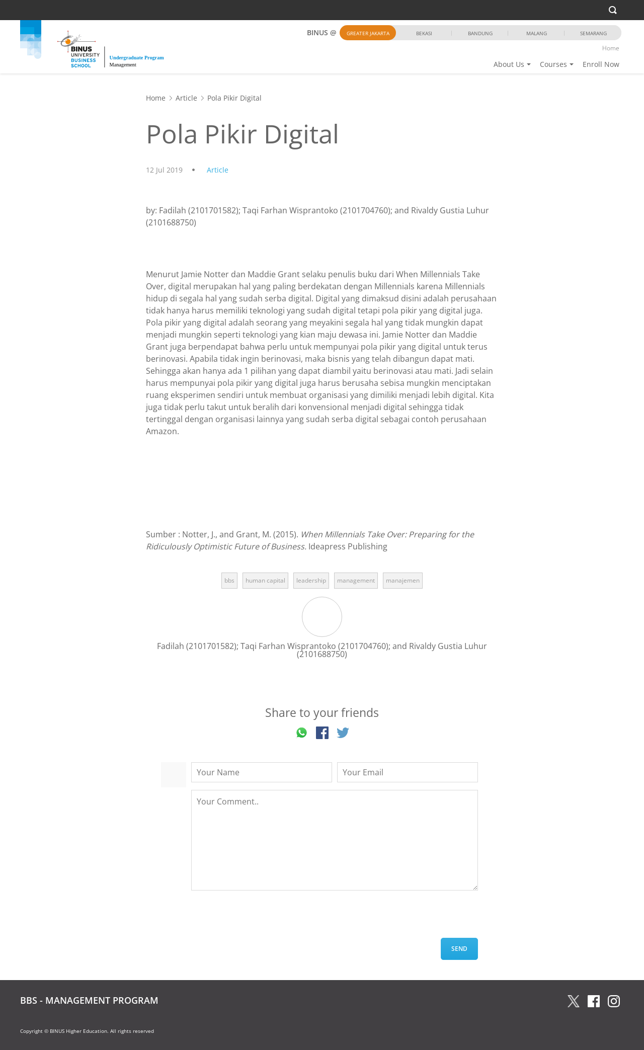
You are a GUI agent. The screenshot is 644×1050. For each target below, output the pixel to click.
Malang (536, 33)
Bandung (480, 33)
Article (186, 98)
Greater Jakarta (368, 33)
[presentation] (267, 918)
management (356, 580)
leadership (311, 580)
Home (610, 48)
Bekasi (424, 33)
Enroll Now (601, 64)
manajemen (403, 580)
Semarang (593, 33)
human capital (265, 580)
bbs (229, 580)
